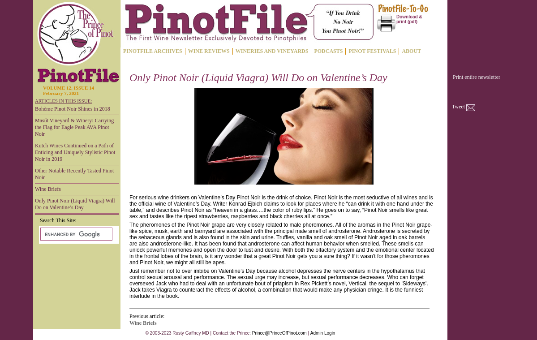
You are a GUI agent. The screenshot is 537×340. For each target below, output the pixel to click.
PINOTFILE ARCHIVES (152, 51)
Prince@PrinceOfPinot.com (279, 333)
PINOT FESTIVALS (372, 51)
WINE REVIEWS (209, 51)
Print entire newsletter (476, 77)
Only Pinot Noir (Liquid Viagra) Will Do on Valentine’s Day (75, 204)
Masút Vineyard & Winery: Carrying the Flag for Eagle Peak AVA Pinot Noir (74, 127)
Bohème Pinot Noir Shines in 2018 (72, 109)
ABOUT (411, 51)
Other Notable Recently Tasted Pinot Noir (74, 174)
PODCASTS (328, 51)
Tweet (458, 106)
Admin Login (322, 333)
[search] (75, 234)
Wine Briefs (48, 189)
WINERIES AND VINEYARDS (272, 51)
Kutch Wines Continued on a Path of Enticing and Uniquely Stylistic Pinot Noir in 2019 (75, 152)
